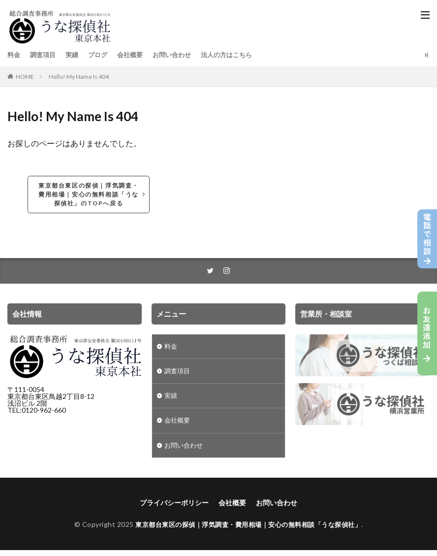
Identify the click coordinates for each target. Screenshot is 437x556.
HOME (25, 76)
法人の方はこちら (238, 55)
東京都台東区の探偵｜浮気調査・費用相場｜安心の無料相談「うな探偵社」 (248, 529)
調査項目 (45, 55)
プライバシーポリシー (174, 508)
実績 (75, 55)
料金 (14, 55)
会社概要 (136, 55)
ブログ (102, 55)
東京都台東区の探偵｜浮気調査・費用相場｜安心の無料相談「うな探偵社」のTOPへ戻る (88, 194)
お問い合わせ (180, 55)
